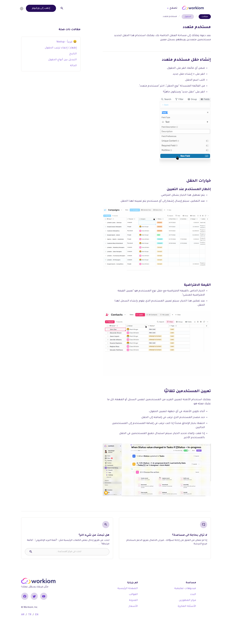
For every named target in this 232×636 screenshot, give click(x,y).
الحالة (73, 65)
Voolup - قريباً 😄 (66, 42)
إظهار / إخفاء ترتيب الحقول (61, 48)
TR (29, 614)
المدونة (133, 600)
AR (22, 614)
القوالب (133, 594)
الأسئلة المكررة (187, 606)
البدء (193, 594)
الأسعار (133, 606)
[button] (22, 8)
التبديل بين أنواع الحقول (62, 59)
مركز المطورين (187, 600)
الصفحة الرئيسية (127, 588)
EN (36, 614)
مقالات (205, 17)
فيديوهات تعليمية (185, 588)
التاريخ (73, 54)
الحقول (188, 17)
